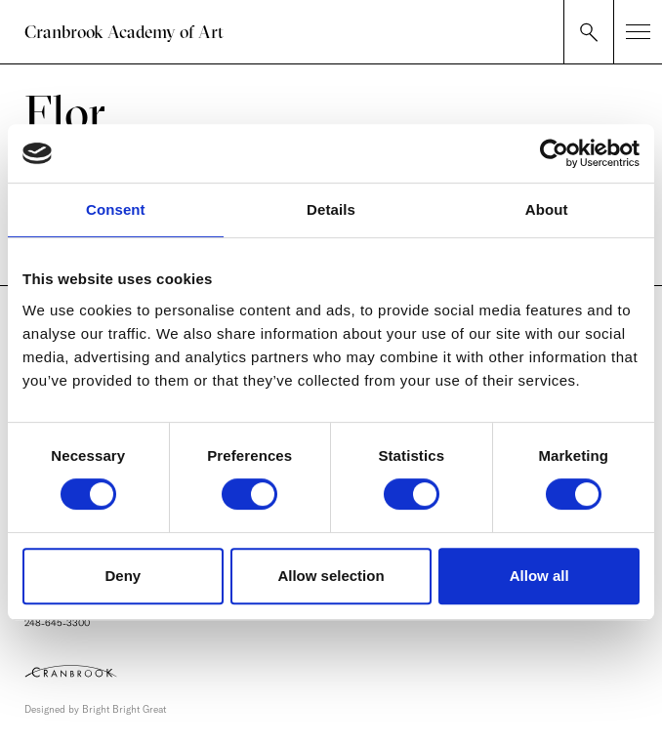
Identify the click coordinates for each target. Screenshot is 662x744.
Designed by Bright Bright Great (95, 709)
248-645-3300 (57, 623)
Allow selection (330, 575)
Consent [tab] (115, 209)
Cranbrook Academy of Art (124, 32)
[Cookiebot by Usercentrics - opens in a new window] (554, 153)
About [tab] (546, 209)
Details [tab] (331, 209)
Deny (122, 575)
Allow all (539, 575)
